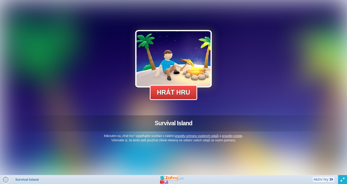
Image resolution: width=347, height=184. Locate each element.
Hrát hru (173, 92)
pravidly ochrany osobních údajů (197, 136)
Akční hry (323, 179)
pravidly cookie (232, 136)
